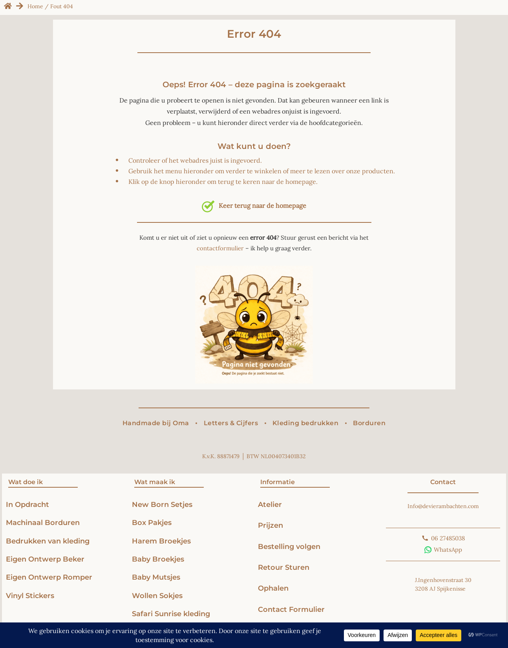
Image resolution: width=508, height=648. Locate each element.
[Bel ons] (443, 538)
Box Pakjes (152, 522)
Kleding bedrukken (305, 423)
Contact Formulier (291, 609)
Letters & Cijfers (231, 423)
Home (35, 6)
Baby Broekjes (158, 559)
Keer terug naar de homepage (254, 205)
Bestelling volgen (289, 546)
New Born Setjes (162, 504)
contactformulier (220, 248)
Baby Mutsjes (156, 577)
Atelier (270, 504)
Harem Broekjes (161, 541)
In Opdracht (27, 504)
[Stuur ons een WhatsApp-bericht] (443, 550)
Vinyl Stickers (30, 595)
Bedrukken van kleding (48, 541)
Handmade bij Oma (155, 423)
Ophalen (273, 588)
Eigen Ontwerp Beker (45, 559)
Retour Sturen (283, 567)
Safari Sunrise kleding (171, 613)
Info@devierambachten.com (443, 506)
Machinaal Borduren (43, 522)
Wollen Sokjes (158, 595)
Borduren (369, 423)
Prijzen (270, 525)
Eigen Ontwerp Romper (49, 577)
